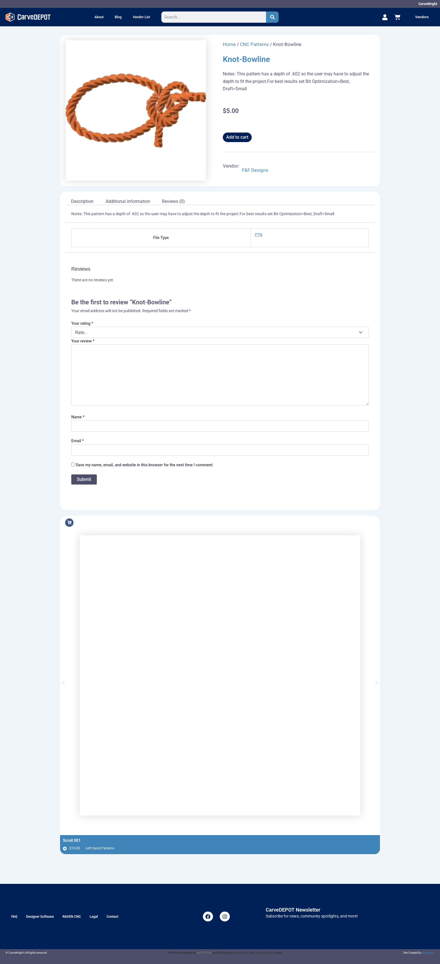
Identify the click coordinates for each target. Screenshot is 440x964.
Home (229, 44)
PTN (258, 234)
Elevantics (428, 952)
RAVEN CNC (72, 917)
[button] (63, 682)
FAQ (14, 917)
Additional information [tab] (128, 201)
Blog (118, 17)
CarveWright (427, 4)
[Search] (272, 17)
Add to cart (237, 137)
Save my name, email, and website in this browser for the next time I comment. (145, 465)
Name (77, 417)
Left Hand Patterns (100, 848)
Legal (94, 917)
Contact (112, 917)
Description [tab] (82, 201)
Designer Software (40, 917)
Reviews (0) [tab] (173, 201)
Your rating (82, 323)
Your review (83, 341)
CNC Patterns (254, 44)
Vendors (422, 17)
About (99, 17)
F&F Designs (255, 170)
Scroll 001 (72, 840)
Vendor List (141, 17)
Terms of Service (265, 952)
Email (77, 441)
